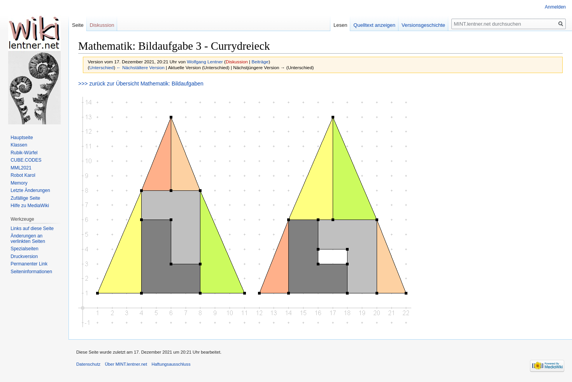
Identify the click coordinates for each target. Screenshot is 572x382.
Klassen (19, 145)
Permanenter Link (29, 264)
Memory (19, 183)
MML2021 (21, 168)
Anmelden (555, 7)
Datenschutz (88, 364)
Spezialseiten (24, 248)
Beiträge (259, 61)
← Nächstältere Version (140, 67)
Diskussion (237, 61)
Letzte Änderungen (30, 190)
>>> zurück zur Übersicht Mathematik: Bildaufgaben (141, 83)
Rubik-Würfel (24, 152)
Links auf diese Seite (32, 228)
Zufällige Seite (25, 198)
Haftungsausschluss (170, 364)
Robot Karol (23, 175)
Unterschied (101, 67)
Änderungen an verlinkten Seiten (28, 238)
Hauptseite (22, 137)
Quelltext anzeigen (374, 25)
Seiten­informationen (31, 271)
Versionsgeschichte (423, 25)
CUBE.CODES (26, 160)
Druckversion (24, 256)
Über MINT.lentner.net (126, 364)
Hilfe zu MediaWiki (30, 205)
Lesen (340, 25)
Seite (78, 25)
